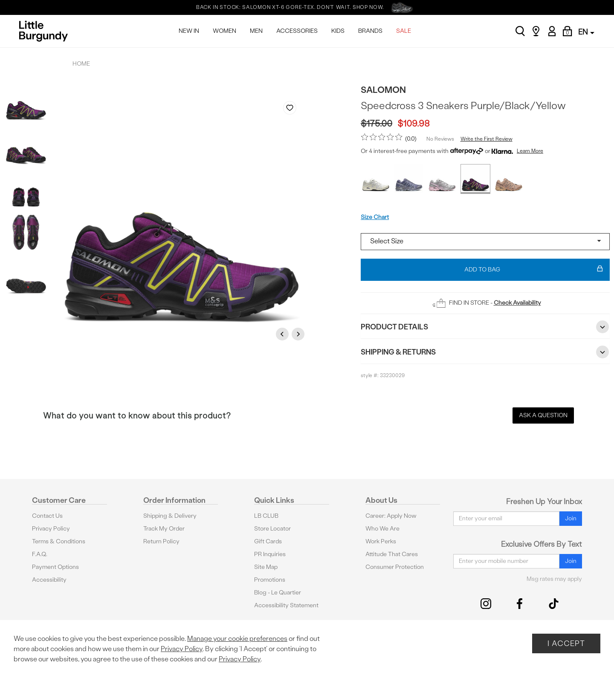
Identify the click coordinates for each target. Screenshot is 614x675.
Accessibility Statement (286, 605)
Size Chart (375, 217)
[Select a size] (485, 241)
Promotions (269, 579)
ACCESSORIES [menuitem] (297, 31)
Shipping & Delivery (170, 515)
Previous (284, 334)
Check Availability (517, 302)
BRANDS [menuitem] (370, 31)
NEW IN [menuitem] (189, 31)
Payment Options (55, 567)
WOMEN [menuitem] (224, 31)
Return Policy (161, 541)
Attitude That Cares (391, 554)
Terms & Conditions (58, 541)
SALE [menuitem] (403, 31)
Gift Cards (268, 541)
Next (299, 334)
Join (570, 518)
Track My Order (164, 528)
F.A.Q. (39, 554)
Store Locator (272, 528)
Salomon (383, 89)
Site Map (266, 567)
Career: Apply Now (391, 515)
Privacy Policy (51, 528)
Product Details (485, 327)
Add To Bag (533, 269)
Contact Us (47, 515)
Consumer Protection (394, 567)
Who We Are (382, 528)
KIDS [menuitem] (338, 31)
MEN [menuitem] (256, 31)
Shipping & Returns (485, 352)
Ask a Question (543, 415)
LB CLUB (266, 515)
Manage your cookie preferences (237, 639)
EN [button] (586, 31)
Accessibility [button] (49, 579)
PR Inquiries (270, 554)
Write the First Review (486, 139)
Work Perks (380, 541)
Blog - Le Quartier (277, 592)
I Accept (566, 643)
